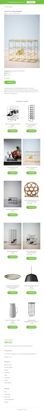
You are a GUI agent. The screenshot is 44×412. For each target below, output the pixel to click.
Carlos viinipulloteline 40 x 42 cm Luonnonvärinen (31, 201)
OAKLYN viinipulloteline (31, 167)
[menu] (38, 6)
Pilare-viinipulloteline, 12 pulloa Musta (31, 124)
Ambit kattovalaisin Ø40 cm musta (31, 286)
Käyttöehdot (7, 397)
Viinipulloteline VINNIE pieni (12, 209)
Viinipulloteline (21, 71)
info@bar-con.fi (8, 357)
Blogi (5, 391)
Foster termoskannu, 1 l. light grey (12, 321)
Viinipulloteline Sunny (12, 167)
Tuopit (5, 375)
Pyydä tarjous (31, 2)
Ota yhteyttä (7, 394)
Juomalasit (6, 372)
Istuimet (6, 370)
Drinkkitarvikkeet (8, 367)
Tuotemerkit (7, 377)
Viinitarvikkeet (13, 71)
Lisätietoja (10, 82)
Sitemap (6, 402)
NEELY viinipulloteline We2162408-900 (31, 252)
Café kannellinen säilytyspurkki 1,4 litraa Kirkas (31, 321)
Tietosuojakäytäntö (9, 399)
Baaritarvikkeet (8, 365)
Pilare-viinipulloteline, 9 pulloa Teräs (12, 124)
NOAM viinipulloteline (12, 251)
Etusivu (6, 13)
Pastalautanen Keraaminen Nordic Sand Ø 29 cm (13, 286)
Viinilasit (6, 380)
